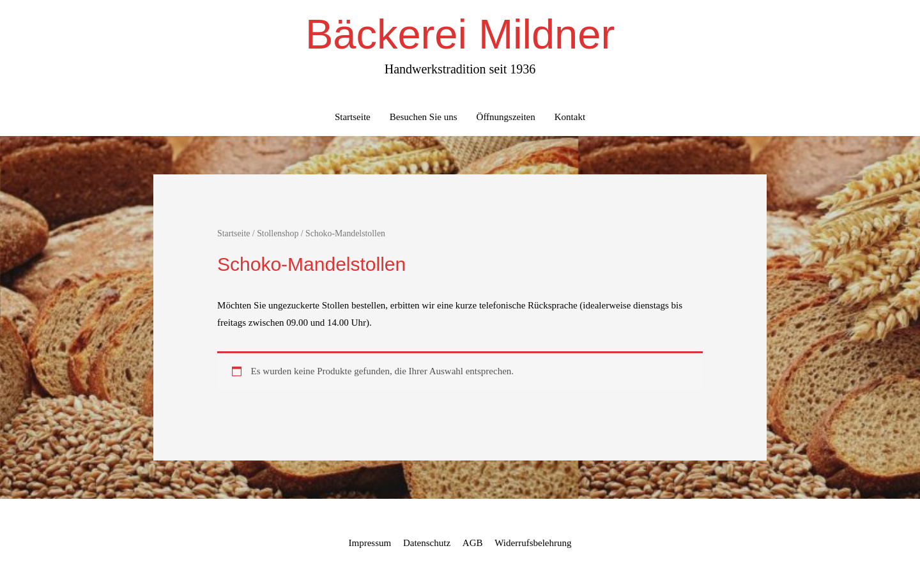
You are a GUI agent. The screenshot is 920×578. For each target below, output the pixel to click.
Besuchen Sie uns (423, 117)
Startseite (353, 117)
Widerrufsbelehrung (532, 543)
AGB (473, 543)
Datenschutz (426, 543)
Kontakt (570, 117)
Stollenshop (277, 233)
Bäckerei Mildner (460, 34)
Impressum (370, 543)
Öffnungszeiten (506, 117)
